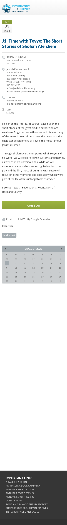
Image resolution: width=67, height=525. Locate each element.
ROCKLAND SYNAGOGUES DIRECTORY (27, 504)
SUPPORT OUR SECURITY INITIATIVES (27, 508)
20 (42, 272)
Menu (61, 7)
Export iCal (8, 225)
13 (42, 268)
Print (7, 219)
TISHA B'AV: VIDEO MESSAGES (22, 511)
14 (51, 268)
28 (51, 277)
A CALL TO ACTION (16, 482)
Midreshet (9, 235)
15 (60, 268)
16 (7, 272)
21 (51, 272)
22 (60, 272)
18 (25, 272)
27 (42, 277)
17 (16, 272)
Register (33, 205)
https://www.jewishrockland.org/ (25, 91)
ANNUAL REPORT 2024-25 (20, 496)
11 (25, 268)
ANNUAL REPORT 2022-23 (20, 489)
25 (25, 277)
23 (7, 277)
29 (60, 277)
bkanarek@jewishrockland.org (23, 103)
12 (33, 268)
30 (7, 281)
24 (16, 277)
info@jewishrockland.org (20, 88)
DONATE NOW (14, 500)
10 (16, 268)
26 (33, 277)
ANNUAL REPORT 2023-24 (20, 493)
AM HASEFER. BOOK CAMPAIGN (23, 485)
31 (16, 281)
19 (33, 272)
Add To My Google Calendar (34, 219)
